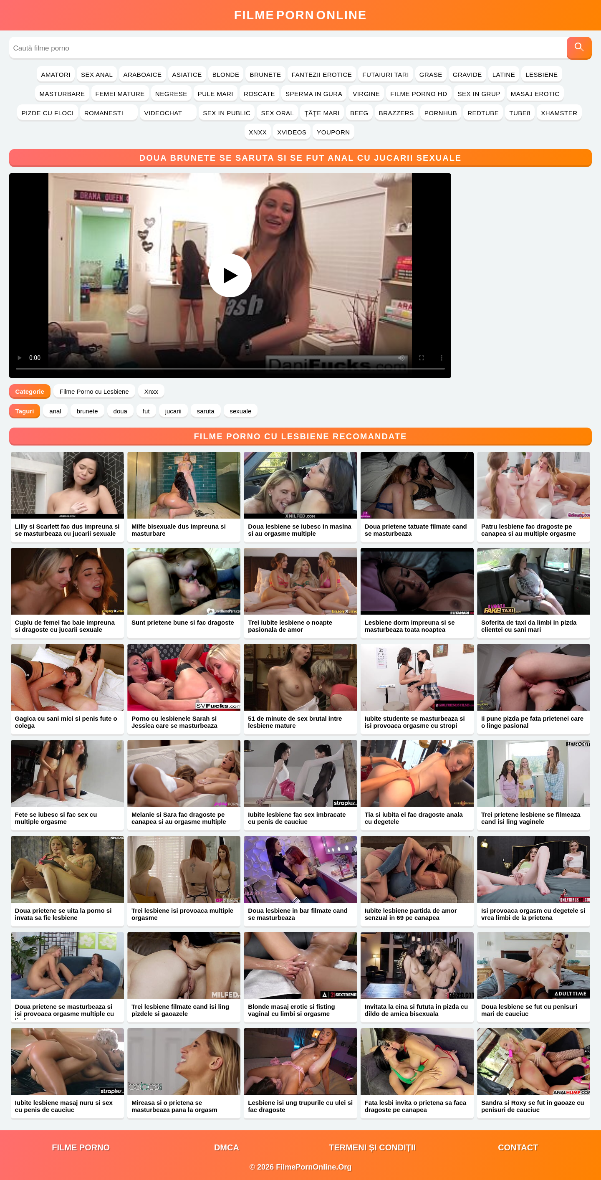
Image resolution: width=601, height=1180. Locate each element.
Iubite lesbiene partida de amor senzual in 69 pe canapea (411, 914)
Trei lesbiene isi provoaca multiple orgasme (182, 914)
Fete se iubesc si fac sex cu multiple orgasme (56, 818)
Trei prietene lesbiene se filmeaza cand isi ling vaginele (531, 818)
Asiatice (187, 74)
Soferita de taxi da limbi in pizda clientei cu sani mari (528, 626)
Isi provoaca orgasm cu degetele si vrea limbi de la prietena (533, 914)
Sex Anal (97, 74)
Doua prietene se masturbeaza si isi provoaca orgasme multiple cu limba (64, 1013)
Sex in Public (226, 112)
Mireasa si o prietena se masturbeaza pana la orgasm (174, 1106)
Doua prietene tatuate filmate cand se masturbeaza (416, 530)
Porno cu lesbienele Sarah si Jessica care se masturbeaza (174, 722)
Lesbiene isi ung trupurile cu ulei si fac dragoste (300, 1106)
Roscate (259, 93)
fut (146, 411)
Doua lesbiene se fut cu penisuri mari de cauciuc (529, 1010)
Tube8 (519, 112)
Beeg (359, 112)
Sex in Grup (479, 93)
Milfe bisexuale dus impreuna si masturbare (178, 530)
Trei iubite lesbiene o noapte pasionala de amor (290, 626)
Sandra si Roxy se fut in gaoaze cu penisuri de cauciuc (532, 1106)
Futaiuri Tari (385, 74)
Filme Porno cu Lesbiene (94, 391)
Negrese (171, 93)
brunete (87, 411)
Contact (518, 1147)
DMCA (226, 1147)
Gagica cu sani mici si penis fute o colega (66, 722)
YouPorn (333, 132)
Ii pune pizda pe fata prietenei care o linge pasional (532, 722)
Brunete (265, 74)
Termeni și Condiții (372, 1147)
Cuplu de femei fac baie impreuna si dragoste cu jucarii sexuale (65, 626)
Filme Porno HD (418, 93)
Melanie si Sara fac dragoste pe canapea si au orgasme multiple (178, 818)
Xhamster (559, 112)
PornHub (440, 112)
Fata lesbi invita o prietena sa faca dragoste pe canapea (415, 1106)
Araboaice (142, 74)
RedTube (483, 112)
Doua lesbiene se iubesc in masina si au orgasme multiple (299, 530)
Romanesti (109, 112)
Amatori (55, 74)
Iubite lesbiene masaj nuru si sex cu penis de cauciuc (64, 1106)
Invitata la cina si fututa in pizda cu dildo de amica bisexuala (416, 1010)
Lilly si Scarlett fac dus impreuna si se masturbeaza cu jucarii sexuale (67, 530)
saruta (206, 411)
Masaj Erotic (535, 93)
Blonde (226, 74)
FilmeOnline (300, 15)
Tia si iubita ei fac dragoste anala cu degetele (414, 818)
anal (55, 411)
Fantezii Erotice (322, 74)
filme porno (81, 1147)
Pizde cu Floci (47, 112)
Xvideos (291, 132)
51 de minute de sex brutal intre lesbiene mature (295, 722)
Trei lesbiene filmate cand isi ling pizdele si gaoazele (180, 1010)
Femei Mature (120, 93)
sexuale (241, 411)
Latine (503, 74)
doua (120, 411)
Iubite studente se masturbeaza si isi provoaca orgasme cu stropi (415, 722)
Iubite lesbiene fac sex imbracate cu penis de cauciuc (297, 818)
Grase (430, 74)
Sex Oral (277, 112)
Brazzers (396, 112)
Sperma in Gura (313, 93)
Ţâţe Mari (322, 112)
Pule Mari (215, 93)
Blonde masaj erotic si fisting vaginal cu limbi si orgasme (291, 1010)
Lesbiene (541, 74)
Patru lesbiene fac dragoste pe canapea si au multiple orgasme (528, 530)
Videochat (168, 112)
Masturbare (62, 93)
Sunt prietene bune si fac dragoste (182, 622)
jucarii (173, 411)
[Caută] (579, 48)
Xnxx (258, 132)
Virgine (366, 93)
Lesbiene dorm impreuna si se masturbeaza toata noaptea (410, 626)
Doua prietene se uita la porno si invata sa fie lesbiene (63, 914)
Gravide (467, 74)
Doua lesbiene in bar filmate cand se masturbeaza (297, 914)
